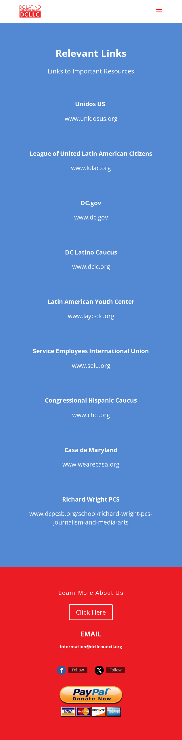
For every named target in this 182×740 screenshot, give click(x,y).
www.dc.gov (91, 217)
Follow (78, 670)
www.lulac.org (91, 168)
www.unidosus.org (91, 118)
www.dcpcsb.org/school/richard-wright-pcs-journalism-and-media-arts (90, 518)
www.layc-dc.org (91, 316)
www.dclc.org (91, 267)
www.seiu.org (91, 366)
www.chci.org (91, 415)
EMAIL (91, 633)
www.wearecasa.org (90, 464)
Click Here (91, 612)
